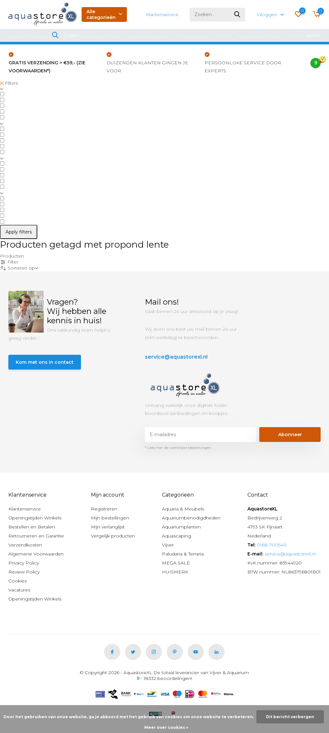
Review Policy (24, 572)
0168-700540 (272, 545)
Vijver (223, 37)
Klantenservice (162, 14)
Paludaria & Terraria (260, 37)
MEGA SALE (304, 37)
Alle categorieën (104, 14)
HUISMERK (175, 572)
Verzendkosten (25, 545)
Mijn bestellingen (110, 518)
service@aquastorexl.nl (176, 357)
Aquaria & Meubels (30, 37)
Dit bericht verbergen (290, 716)
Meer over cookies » (166, 727)
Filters (9, 83)
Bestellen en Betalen (31, 527)
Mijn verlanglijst (108, 527)
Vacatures (19, 590)
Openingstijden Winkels (34, 518)
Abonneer (290, 434)
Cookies (17, 581)
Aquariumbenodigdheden (90, 37)
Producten (12, 256)
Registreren (104, 509)
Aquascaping (193, 37)
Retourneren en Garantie (36, 536)
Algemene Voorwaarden (36, 554)
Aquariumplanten (149, 37)
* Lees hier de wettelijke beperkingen (178, 447)
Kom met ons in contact (45, 362)
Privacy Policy (23, 563)
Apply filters (18, 232)
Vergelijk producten (113, 536)
